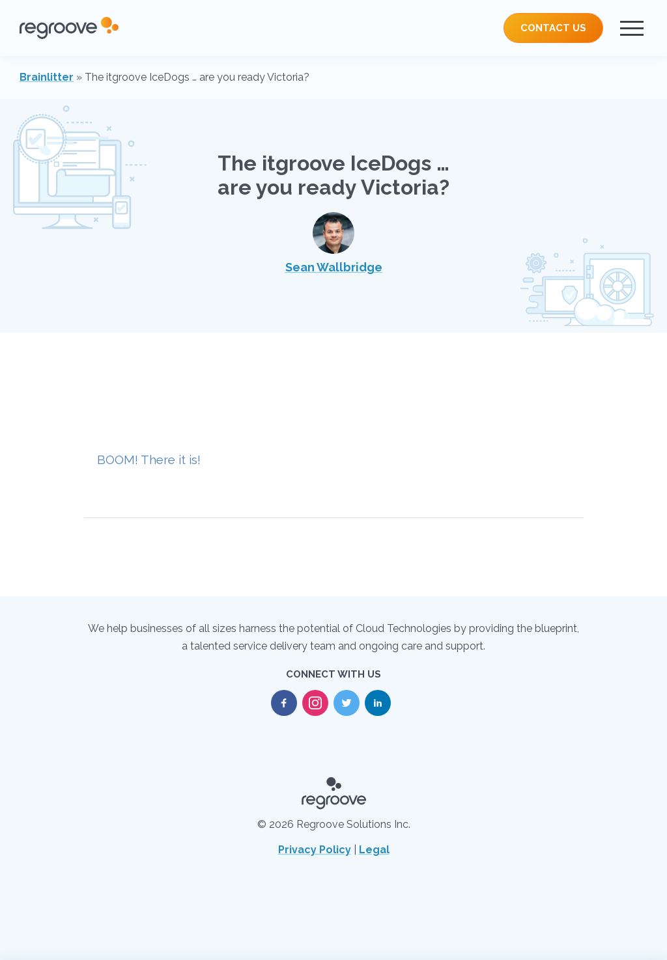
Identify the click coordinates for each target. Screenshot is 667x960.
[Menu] (631, 28)
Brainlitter (47, 77)
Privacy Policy (314, 849)
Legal (374, 849)
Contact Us (553, 28)
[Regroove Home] (69, 28)
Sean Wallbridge (333, 243)
